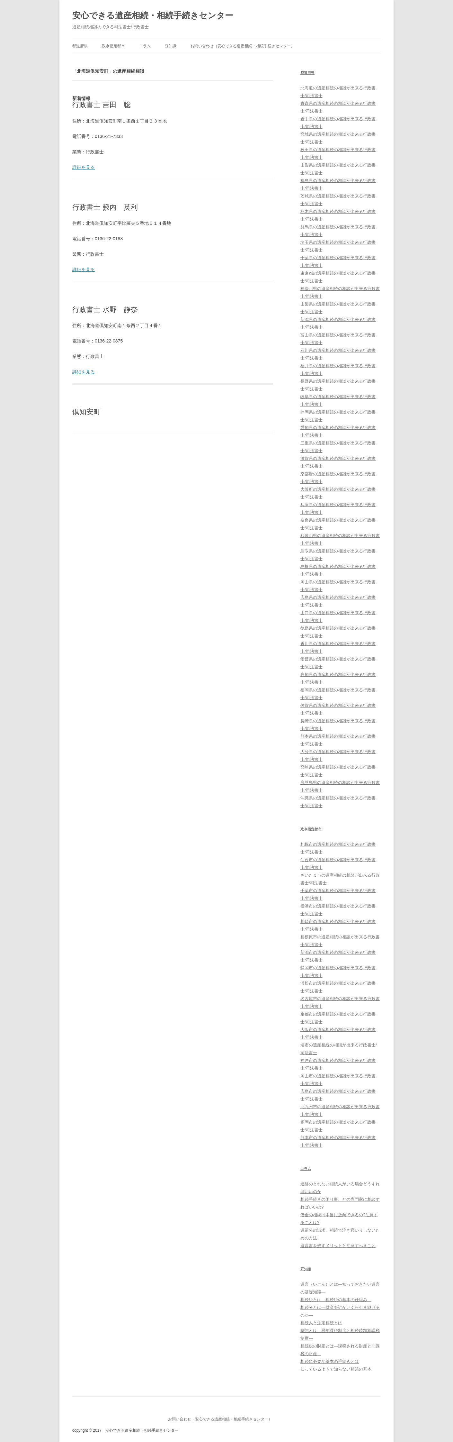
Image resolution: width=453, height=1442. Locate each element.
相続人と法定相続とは (321, 1322)
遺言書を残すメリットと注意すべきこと (338, 1245)
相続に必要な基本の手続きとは (329, 1361)
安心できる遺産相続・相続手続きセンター (152, 15)
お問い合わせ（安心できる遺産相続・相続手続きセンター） (243, 46)
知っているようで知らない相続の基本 (335, 1369)
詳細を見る (83, 167)
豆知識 (170, 46)
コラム (145, 46)
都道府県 (80, 46)
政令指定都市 (113, 46)
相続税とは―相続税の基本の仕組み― (335, 1299)
